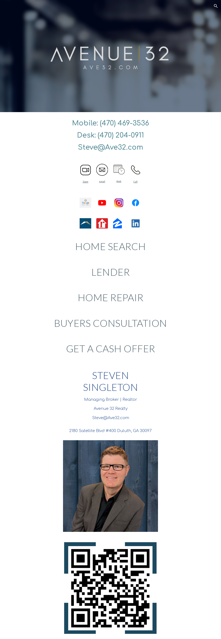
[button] (216, 6)
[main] (110, 135)
